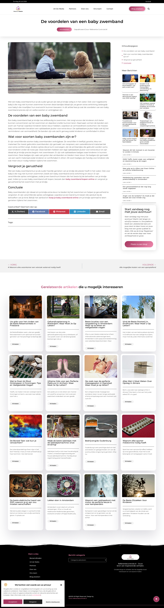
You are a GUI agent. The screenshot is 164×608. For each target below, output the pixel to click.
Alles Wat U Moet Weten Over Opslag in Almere (137, 382)
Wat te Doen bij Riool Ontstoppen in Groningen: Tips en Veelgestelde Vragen (25, 383)
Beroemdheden (36, 558)
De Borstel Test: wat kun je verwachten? (23, 442)
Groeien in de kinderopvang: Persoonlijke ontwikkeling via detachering (145, 87)
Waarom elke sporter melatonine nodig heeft (134, 442)
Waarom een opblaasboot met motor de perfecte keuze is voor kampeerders (100, 502)
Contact (110, 9)
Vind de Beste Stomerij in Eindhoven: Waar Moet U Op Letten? (137, 323)
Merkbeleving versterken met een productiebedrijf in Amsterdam (136, 178)
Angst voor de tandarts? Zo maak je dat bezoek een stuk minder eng (138, 197)
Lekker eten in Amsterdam (60, 500)
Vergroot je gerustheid (132, 60)
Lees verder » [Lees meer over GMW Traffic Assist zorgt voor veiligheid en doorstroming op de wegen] (127, 164)
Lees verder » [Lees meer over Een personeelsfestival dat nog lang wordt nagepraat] (127, 191)
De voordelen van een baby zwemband (138, 51)
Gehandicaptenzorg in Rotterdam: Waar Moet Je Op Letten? (61, 323)
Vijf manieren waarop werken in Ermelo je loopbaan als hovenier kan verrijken (147, 105)
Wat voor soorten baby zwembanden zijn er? (138, 55)
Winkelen (64, 29)
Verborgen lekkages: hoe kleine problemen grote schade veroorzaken (147, 141)
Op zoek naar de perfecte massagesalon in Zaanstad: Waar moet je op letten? (98, 383)
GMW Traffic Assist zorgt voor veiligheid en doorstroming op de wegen (138, 160)
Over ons (84, 9)
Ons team (98, 9)
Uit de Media (34, 562)
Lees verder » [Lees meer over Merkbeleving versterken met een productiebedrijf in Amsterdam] (127, 182)
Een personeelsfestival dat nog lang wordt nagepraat (137, 187)
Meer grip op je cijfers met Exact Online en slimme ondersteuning (138, 169)
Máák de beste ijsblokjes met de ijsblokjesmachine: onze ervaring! (61, 443)
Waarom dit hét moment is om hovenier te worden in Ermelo (139, 151)
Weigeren (33, 602)
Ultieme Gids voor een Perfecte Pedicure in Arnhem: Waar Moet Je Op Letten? (62, 383)
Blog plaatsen (35, 577)
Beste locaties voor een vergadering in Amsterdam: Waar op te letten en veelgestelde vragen (99, 324)
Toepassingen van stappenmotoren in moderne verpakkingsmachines (147, 123)
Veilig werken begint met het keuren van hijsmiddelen (129, 140)
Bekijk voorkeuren (53, 602)
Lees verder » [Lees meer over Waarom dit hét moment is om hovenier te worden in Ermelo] (127, 155)
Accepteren (13, 602)
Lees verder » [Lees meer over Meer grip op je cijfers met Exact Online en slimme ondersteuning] (127, 173)
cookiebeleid (36, 595)
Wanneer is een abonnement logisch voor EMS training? (129, 96)
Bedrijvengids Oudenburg (98, 441)
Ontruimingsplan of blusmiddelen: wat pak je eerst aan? (129, 85)
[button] (61, 585)
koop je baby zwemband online (63, 198)
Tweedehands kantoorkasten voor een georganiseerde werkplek (129, 123)
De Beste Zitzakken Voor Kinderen (135, 501)
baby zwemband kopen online (80, 179)
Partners (72, 9)
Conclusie (127, 63)
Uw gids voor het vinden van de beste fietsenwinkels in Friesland (24, 323)
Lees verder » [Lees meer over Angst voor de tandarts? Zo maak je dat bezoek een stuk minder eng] (127, 200)
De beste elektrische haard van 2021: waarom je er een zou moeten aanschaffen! (25, 502)
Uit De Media (58, 9)
